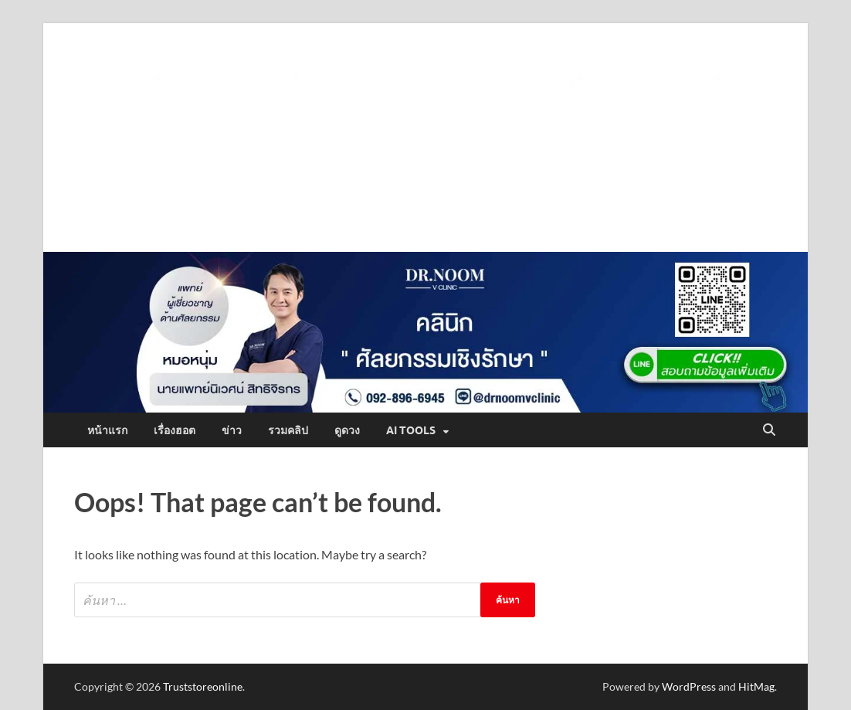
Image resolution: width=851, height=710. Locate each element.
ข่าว (232, 430)
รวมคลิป (288, 430)
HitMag (756, 686)
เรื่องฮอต (174, 430)
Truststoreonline (202, 686)
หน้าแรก (107, 430)
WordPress (689, 686)
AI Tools (411, 430)
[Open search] (769, 430)
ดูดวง (347, 430)
